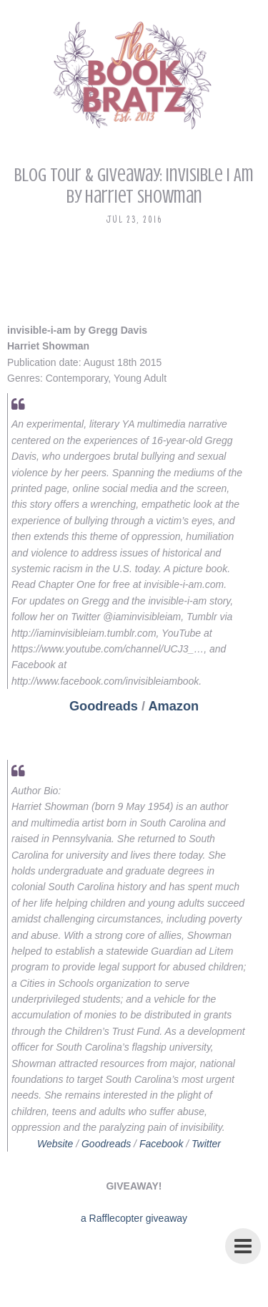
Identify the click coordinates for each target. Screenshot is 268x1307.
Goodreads (103, 706)
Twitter (206, 1143)
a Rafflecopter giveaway (134, 1218)
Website (55, 1143)
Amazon (173, 706)
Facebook (161, 1143)
